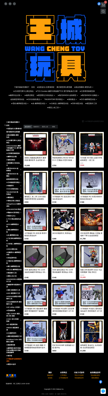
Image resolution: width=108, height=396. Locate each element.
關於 (50, 372)
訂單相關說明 (63, 378)
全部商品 (63, 372)
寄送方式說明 (79, 375)
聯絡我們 (50, 375)
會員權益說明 (95, 372)
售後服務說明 (79, 378)
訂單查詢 (64, 375)
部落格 (50, 378)
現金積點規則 (95, 375)
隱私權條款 (95, 378)
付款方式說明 (79, 372)
